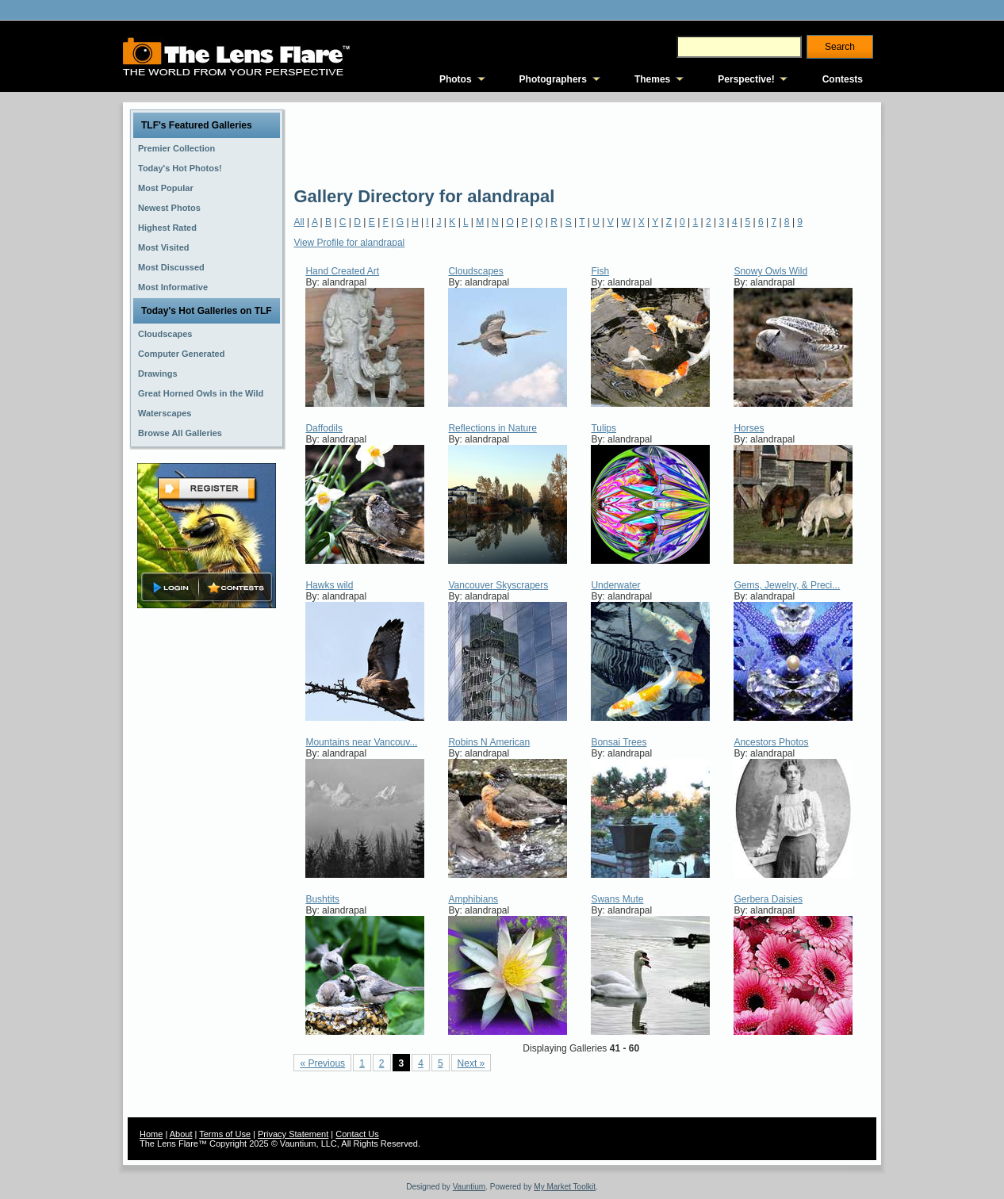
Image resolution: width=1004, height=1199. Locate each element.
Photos (455, 79)
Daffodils (323, 428)
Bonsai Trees (618, 742)
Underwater (615, 585)
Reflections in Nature (492, 428)
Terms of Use (225, 1134)
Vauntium (469, 1186)
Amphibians (473, 899)
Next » (471, 1063)
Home (151, 1134)
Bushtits (322, 899)
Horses (749, 428)
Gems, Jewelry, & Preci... (787, 585)
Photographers (553, 79)
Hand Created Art (342, 271)
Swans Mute (617, 899)
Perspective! (746, 79)
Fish (600, 271)
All (298, 222)
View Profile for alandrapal (348, 242)
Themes (652, 79)
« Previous (322, 1063)
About (181, 1134)
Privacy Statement (293, 1134)
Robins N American (489, 742)
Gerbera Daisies (768, 899)
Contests (842, 79)
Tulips (603, 428)
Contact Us (356, 1134)
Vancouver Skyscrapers (498, 585)
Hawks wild (329, 585)
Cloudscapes (475, 271)
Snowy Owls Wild (770, 271)
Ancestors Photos (771, 742)
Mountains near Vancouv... (361, 742)
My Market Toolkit (565, 1186)
